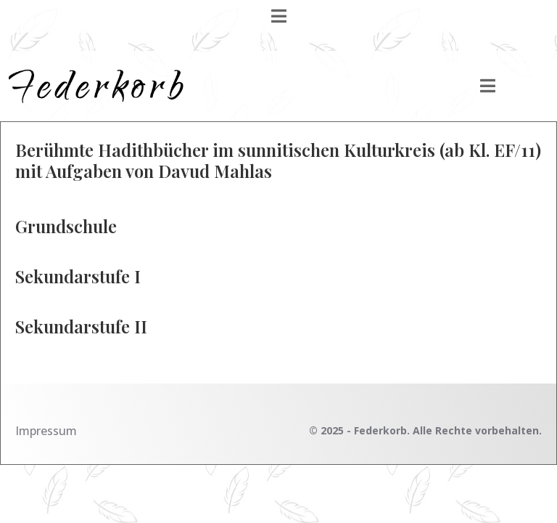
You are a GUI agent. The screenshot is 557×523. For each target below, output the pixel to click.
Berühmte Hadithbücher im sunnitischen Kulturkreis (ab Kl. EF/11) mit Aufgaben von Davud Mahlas (278, 160)
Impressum (46, 431)
